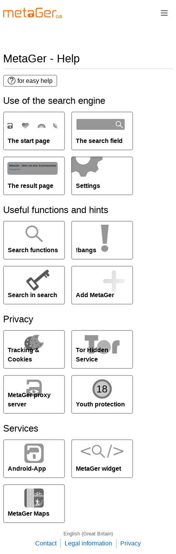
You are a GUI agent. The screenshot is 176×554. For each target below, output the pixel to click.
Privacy (130, 543)
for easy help (30, 80)
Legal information (88, 543)
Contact (45, 543)
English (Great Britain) (88, 534)
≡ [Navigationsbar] (164, 12)
